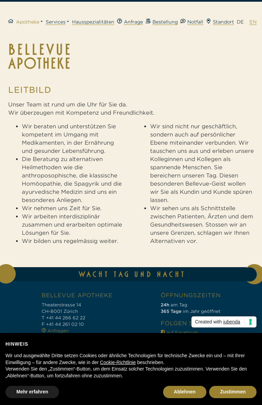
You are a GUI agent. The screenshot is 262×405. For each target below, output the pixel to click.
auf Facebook (179, 332)
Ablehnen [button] (185, 391)
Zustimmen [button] (233, 391)
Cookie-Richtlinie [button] (118, 362)
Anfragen (55, 330)
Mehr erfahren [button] (32, 391)
